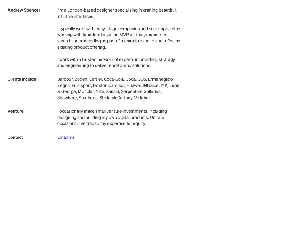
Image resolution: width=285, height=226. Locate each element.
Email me (66, 137)
